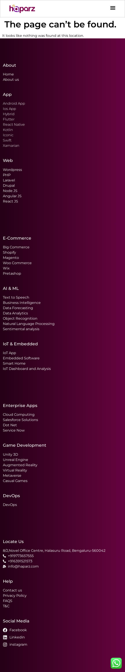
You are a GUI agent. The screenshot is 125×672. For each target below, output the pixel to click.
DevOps (11, 495)
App (7, 94)
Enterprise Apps (20, 405)
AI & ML (11, 288)
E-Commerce (17, 238)
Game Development (24, 445)
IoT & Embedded (20, 343)
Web (8, 160)
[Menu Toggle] (113, 7)
